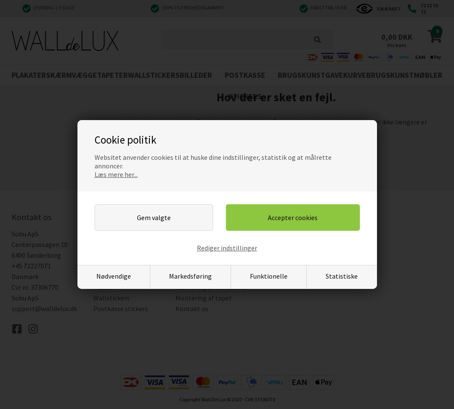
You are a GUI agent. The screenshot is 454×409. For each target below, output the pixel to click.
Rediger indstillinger (227, 248)
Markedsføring (190, 276)
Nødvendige (113, 276)
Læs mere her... (116, 174)
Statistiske (342, 276)
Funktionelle (269, 276)
